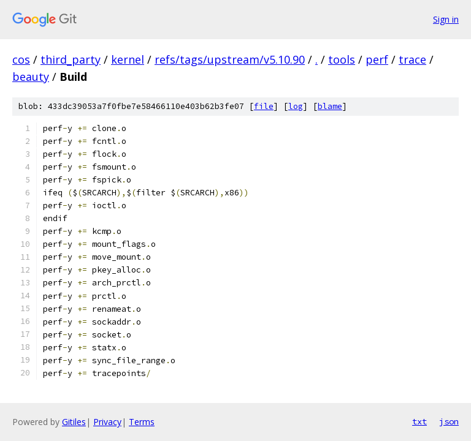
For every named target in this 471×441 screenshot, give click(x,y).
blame (330, 106)
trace (412, 59)
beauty (30, 76)
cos (21, 59)
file (264, 106)
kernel (127, 59)
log (295, 106)
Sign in (446, 19)
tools (341, 59)
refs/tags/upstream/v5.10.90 (230, 59)
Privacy (107, 422)
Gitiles (74, 422)
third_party (70, 59)
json (449, 421)
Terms (142, 422)
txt (419, 421)
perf (377, 59)
